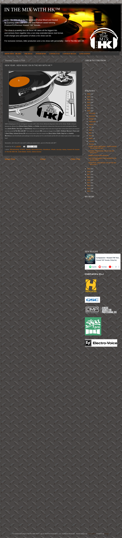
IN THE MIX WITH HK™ (32, 9)
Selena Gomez (36, 151)
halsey (64, 149)
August (91, 124)
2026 (89, 94)
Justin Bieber (22, 151)
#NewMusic (46, 149)
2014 (89, 183)
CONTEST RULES (69, 54)
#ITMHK (22, 149)
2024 (89, 99)
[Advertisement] (93, 382)
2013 (89, 185)
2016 (89, 177)
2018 (89, 171)
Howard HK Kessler (73, 149)
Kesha (29, 151)
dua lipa (58, 149)
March (91, 138)
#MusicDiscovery (36, 149)
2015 (89, 180)
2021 (89, 108)
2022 (89, 105)
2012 (89, 188)
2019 (89, 169)
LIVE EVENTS (84, 54)
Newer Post (10, 159)
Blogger (106, 533)
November (92, 116)
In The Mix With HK (11, 151)
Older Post (75, 159)
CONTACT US (54, 54)
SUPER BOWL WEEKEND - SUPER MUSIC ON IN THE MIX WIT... (102, 147)
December (92, 113)
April (90, 135)
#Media (28, 149)
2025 (89, 97)
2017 (89, 174)
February (92, 141)
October (91, 119)
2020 (89, 111)
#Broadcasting (14, 149)
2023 (89, 102)
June (90, 130)
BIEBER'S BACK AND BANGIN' (98, 155)
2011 (89, 191)
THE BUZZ (28, 54)
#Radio (53, 149)
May (90, 133)
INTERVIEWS (41, 54)
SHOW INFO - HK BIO (13, 54)
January (91, 144)
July (90, 127)
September (92, 121)
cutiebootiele (92, 533)
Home (43, 159)
